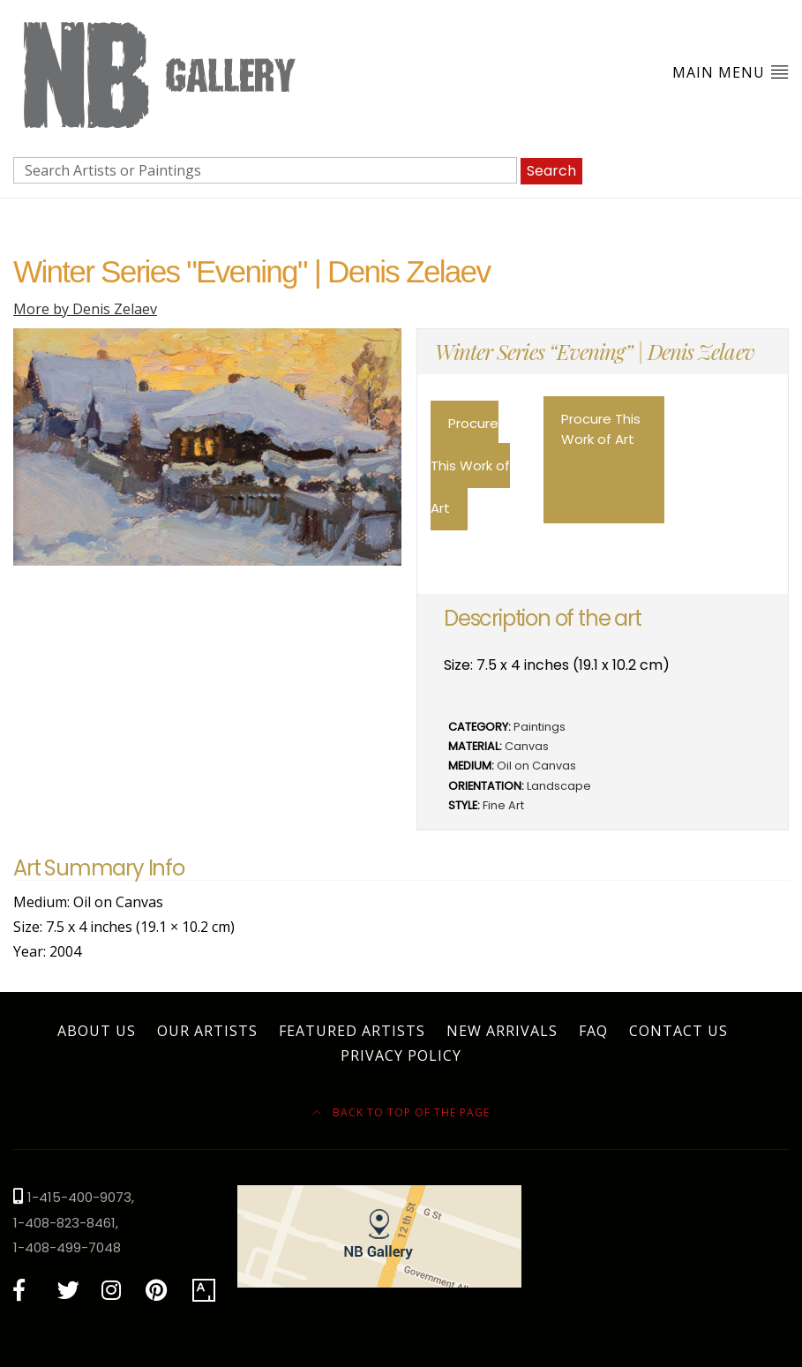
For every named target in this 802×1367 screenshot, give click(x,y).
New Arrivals (502, 1030)
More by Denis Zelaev (85, 309)
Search (551, 171)
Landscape (559, 785)
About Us (96, 1030)
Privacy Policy (401, 1055)
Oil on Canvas (536, 765)
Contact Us (678, 1030)
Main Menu (730, 72)
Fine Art (503, 805)
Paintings (539, 726)
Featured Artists (352, 1030)
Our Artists (207, 1030)
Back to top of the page (401, 1112)
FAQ (593, 1030)
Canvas (527, 746)
